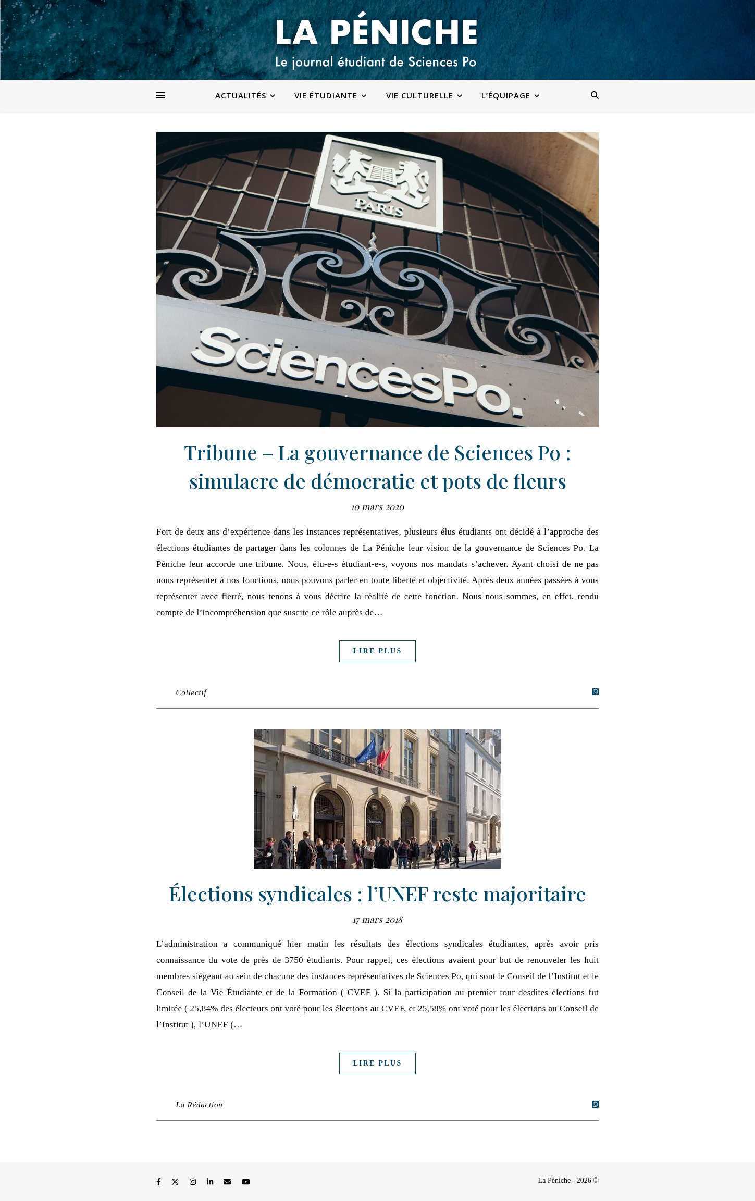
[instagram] (194, 1182)
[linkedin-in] (211, 1182)
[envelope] (228, 1182)
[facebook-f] (159, 1182)
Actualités (240, 95)
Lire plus (377, 651)
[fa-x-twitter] (176, 1182)
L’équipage (505, 95)
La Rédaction (199, 1104)
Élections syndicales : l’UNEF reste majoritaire (377, 893)
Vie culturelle (419, 95)
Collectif (191, 692)
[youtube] (246, 1182)
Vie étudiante (325, 95)
